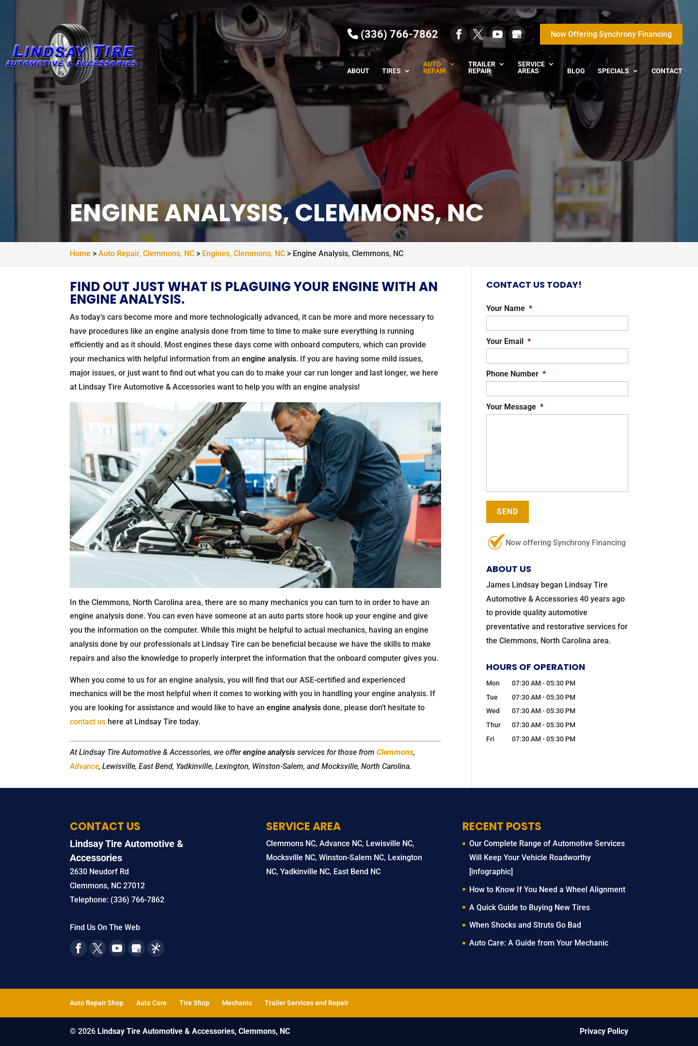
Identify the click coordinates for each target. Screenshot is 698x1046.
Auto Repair (434, 68)
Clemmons (395, 752)
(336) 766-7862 (393, 34)
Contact (666, 71)
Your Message (514, 406)
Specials (613, 71)
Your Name (509, 308)
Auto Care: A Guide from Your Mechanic (538, 943)
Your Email (508, 341)
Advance (84, 766)
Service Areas (531, 68)
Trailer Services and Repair (307, 1003)
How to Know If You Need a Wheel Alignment (547, 889)
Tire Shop (194, 1003)
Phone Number (516, 373)
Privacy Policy (604, 1031)
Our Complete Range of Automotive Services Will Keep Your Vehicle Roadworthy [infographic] (547, 857)
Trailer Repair (481, 68)
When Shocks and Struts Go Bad (525, 925)
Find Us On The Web (105, 927)
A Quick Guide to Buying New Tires (529, 907)
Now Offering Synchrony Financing (611, 34)
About (358, 71)
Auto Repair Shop (97, 1003)
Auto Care (151, 1003)
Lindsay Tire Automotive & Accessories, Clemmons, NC (193, 1031)
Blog (576, 71)
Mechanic (237, 1003)
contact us (88, 721)
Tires (391, 71)
